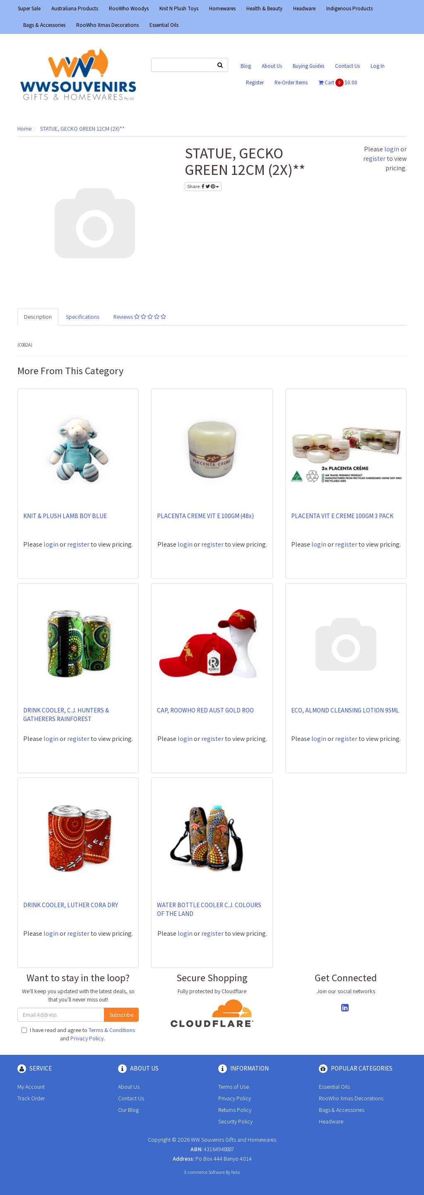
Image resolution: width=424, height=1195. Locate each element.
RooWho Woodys (129, 8)
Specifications (82, 316)
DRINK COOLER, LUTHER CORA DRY (70, 905)
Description (38, 316)
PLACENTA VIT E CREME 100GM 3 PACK (342, 516)
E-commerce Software (204, 1172)
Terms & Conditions (112, 1030)
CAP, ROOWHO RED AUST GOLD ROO (205, 710)
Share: (203, 186)
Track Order (31, 1098)
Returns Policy (234, 1110)
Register (255, 82)
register (374, 158)
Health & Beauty (264, 8)
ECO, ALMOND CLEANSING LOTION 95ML (345, 710)
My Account (31, 1086)
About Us (272, 65)
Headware (304, 8)
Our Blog (128, 1110)
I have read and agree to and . (78, 1034)
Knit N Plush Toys (178, 8)
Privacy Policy (87, 1038)
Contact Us (347, 65)
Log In (378, 65)
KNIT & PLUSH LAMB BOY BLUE (65, 516)
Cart (337, 83)
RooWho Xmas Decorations (107, 25)
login (391, 149)
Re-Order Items (291, 82)
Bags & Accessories (44, 25)
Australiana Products (74, 8)
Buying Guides (308, 65)
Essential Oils (163, 25)
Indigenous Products (349, 8)
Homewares (222, 8)
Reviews (139, 316)
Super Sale (29, 8)
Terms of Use (233, 1086)
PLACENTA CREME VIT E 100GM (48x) (205, 516)
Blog (246, 65)
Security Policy (235, 1121)
